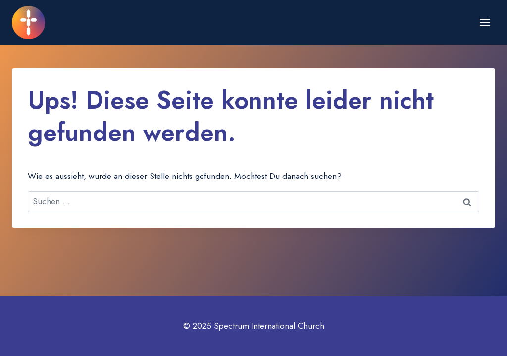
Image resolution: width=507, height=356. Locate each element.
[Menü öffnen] (484, 22)
